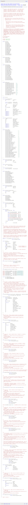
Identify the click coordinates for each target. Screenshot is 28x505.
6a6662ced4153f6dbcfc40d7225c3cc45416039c (8, 4)
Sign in (26, 1)
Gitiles (5, 503)
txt (24, 503)
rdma (22, 4)
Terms (9, 503)
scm (6, 3)
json (26, 503)
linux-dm (17, 3)
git (13, 3)
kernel (2, 3)
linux (8, 3)
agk (15, 3)
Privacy (7, 503)
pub (4, 3)
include (19, 4)
